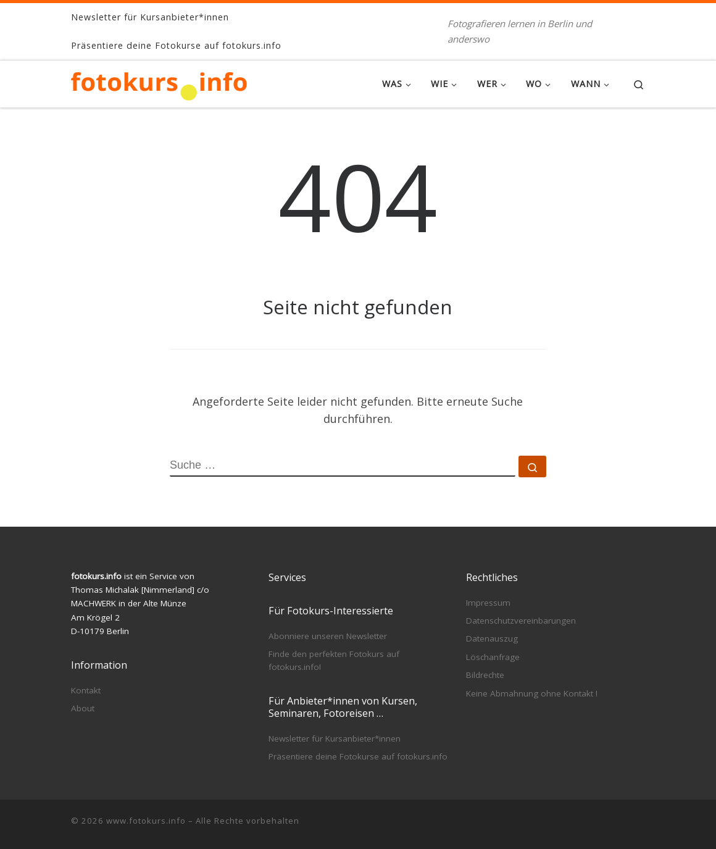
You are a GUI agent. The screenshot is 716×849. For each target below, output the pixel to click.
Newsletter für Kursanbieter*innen (334, 738)
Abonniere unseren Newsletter (327, 636)
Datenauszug (492, 638)
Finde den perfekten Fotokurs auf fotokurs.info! (333, 660)
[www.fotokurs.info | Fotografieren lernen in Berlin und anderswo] (159, 84)
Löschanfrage (493, 657)
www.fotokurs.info (146, 820)
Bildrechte (485, 674)
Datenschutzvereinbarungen (521, 620)
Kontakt (86, 690)
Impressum (488, 602)
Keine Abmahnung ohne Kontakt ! (531, 693)
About (82, 708)
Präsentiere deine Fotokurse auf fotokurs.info (358, 756)
